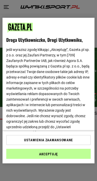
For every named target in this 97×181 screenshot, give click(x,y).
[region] (49, 90)
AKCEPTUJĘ (48, 154)
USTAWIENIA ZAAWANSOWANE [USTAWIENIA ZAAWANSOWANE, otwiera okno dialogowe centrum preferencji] (48, 140)
